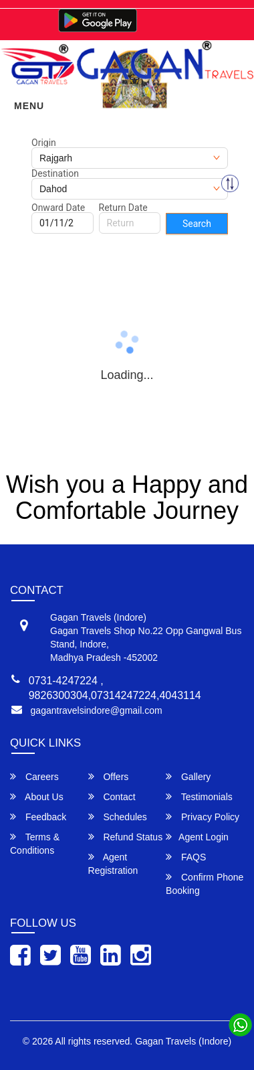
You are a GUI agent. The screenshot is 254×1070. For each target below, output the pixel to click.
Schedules (117, 816)
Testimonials (199, 796)
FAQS (186, 856)
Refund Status (125, 836)
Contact (112, 796)
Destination (55, 173)
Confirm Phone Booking (204, 883)
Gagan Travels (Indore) (183, 1041)
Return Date (123, 207)
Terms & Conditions (34, 843)
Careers (34, 776)
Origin (43, 142)
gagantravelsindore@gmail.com (96, 710)
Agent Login (197, 836)
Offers (108, 776)
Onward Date (58, 207)
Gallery (188, 776)
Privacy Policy (202, 816)
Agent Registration (113, 863)
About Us (37, 796)
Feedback (38, 816)
